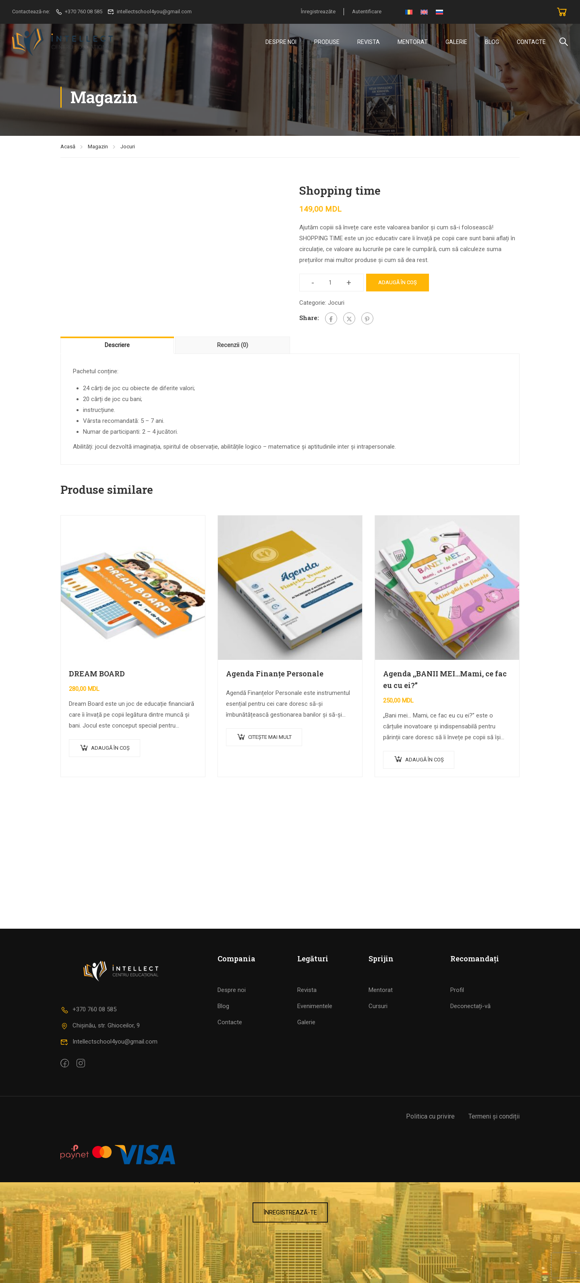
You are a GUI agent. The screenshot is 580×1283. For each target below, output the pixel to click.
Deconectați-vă (470, 1106)
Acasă (67, 148)
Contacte (531, 42)
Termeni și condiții (494, 1217)
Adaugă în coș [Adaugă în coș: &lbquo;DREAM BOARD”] (110, 750)
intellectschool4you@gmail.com (150, 11)
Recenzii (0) (232, 346)
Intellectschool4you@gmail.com (108, 1142)
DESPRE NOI (280, 42)
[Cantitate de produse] (330, 284)
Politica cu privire (430, 1217)
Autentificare (366, 11)
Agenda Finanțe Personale (274, 675)
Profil (457, 1090)
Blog (492, 42)
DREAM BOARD (97, 675)
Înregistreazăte (318, 11)
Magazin (98, 148)
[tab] (117, 346)
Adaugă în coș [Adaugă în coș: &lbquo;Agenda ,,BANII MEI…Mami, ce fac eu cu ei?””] (424, 761)
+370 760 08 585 (78, 11)
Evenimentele (314, 1106)
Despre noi (232, 1090)
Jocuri (127, 148)
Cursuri (378, 1106)
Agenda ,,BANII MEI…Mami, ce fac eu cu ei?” (445, 681)
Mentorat (413, 42)
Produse (327, 42)
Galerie (456, 42)
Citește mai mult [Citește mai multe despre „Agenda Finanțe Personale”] (270, 739)
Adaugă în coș (397, 284)
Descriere (117, 346)
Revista (368, 42)
